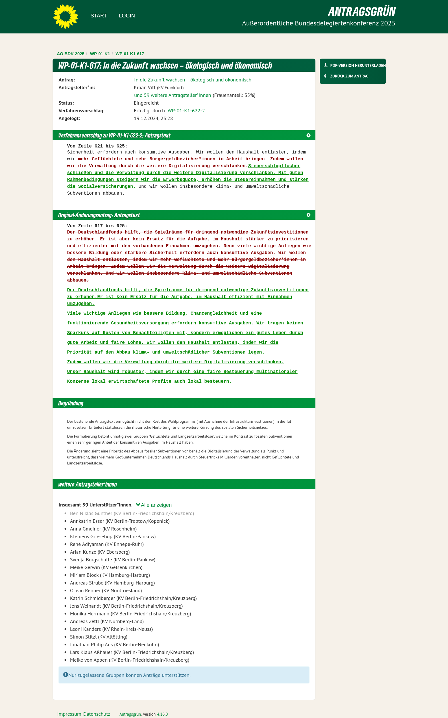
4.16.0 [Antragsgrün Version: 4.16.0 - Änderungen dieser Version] (162, 714)
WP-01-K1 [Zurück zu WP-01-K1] (100, 53)
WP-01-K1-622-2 (186, 110)
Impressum (69, 714)
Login (127, 16)
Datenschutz (96, 714)
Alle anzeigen (154, 505)
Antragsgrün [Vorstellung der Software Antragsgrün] (130, 714)
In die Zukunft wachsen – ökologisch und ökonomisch (192, 79)
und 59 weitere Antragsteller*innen (172, 95)
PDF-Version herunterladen (358, 65)
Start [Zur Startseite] (99, 16)
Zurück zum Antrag (349, 76)
